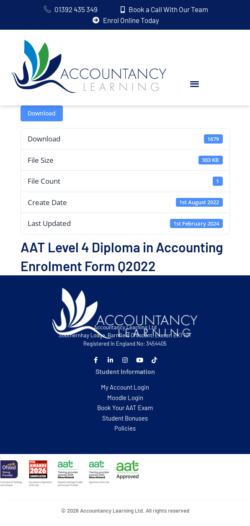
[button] (194, 84)
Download (42, 113)
